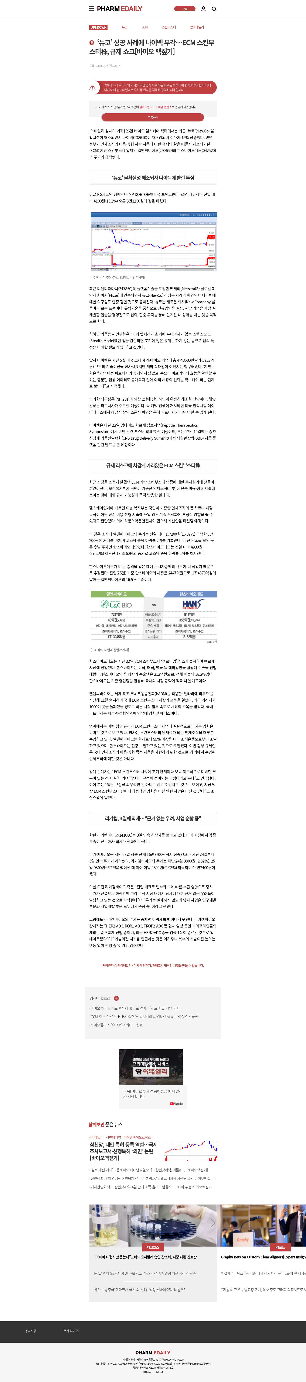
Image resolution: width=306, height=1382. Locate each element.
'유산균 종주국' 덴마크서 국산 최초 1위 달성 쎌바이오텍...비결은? (139, 1289)
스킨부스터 (169, 27)
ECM (145, 27)
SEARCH (214, 8)
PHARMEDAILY (114, 9)
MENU (91, 8)
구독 (184, 9)
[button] (213, 1223)
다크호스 (153, 1247)
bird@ (105, 998)
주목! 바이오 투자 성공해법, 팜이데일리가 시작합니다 (152, 1093)
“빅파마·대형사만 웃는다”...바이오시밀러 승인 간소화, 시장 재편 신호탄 (145, 1257)
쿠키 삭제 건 (71, 1331)
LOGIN (203, 8)
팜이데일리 (197, 27)
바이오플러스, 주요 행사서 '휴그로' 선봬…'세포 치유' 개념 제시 (135, 1008)
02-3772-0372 (163, 1363)
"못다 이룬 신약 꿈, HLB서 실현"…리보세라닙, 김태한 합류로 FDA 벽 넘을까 (144, 1016)
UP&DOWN (98, 27)
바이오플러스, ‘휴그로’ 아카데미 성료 (117, 1025)
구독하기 (153, 117)
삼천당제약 (113, 1137)
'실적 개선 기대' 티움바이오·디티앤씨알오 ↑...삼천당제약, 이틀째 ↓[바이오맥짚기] (149, 1170)
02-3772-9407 (147, 1363)
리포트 (280, 1247)
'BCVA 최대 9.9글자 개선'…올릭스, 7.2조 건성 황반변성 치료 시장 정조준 (145, 1273)
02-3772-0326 (120, 1363)
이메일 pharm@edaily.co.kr (197, 1363)
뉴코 (124, 27)
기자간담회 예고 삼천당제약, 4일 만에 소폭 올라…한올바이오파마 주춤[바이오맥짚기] (151, 1187)
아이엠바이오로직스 (137, 1137)
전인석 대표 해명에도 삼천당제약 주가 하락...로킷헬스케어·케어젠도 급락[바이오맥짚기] (153, 1178)
